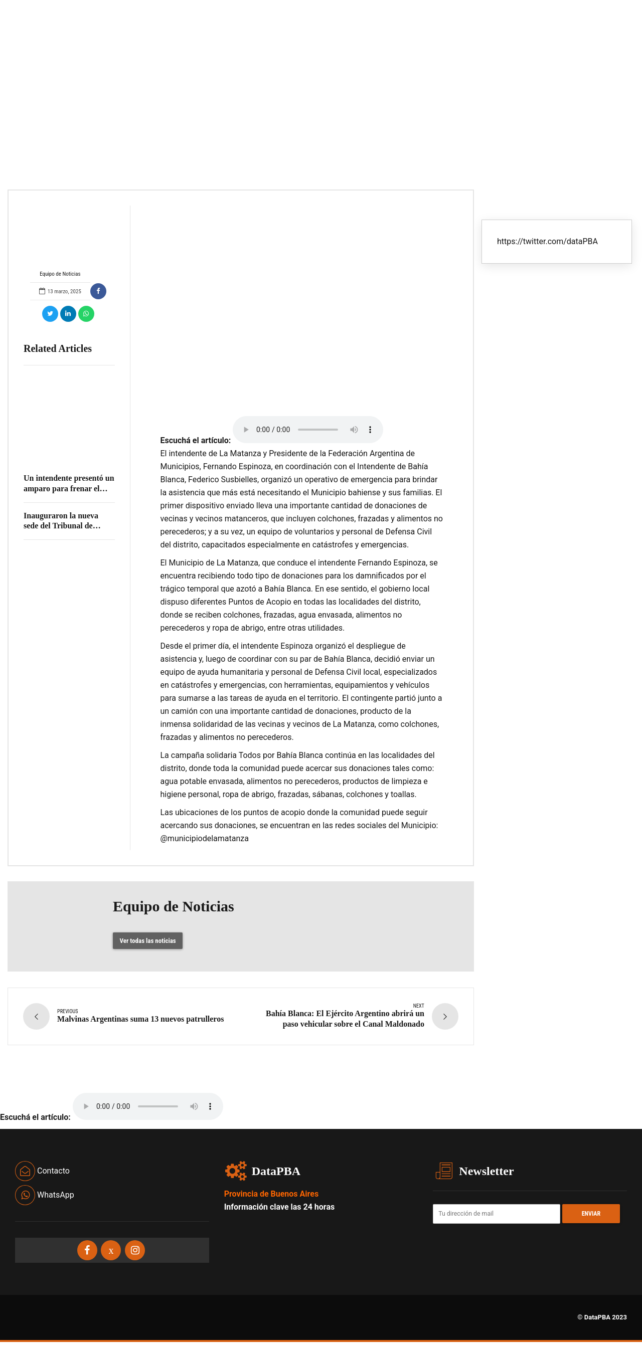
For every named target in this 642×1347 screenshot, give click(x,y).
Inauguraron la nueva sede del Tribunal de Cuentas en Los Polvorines (69, 526)
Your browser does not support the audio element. (308, 429)
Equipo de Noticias (60, 241)
